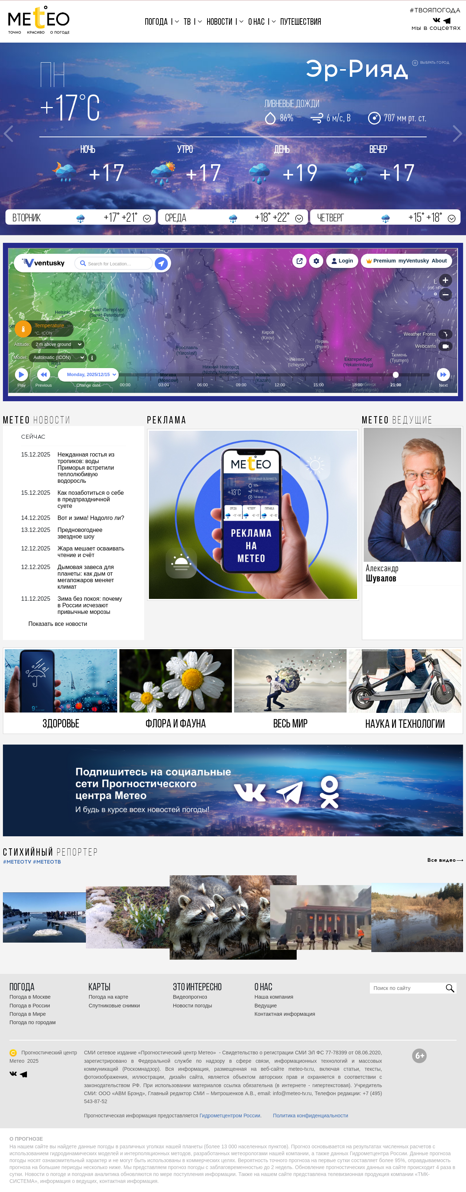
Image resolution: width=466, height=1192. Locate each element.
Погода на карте (108, 997)
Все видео (441, 860)
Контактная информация (284, 1014)
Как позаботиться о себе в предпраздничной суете (91, 499)
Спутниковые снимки (114, 1006)
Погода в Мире (27, 1014)
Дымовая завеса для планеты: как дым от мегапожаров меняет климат (86, 577)
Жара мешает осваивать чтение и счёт (91, 551)
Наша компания (273, 997)
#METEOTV (17, 862)
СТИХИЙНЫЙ (51, 853)
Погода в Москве (30, 997)
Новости (219, 22)
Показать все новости (57, 624)
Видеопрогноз (190, 997)
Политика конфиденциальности (310, 1115)
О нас (256, 22)
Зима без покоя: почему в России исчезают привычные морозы (90, 605)
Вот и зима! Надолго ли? (91, 518)
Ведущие (265, 1006)
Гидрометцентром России (230, 1115)
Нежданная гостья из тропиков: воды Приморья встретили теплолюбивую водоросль (86, 467)
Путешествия (300, 22)
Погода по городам (32, 1022)
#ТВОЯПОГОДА (435, 10)
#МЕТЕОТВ (47, 862)
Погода (156, 22)
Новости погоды (192, 1006)
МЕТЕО (37, 421)
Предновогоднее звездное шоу (80, 533)
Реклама (167, 421)
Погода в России (29, 1006)
